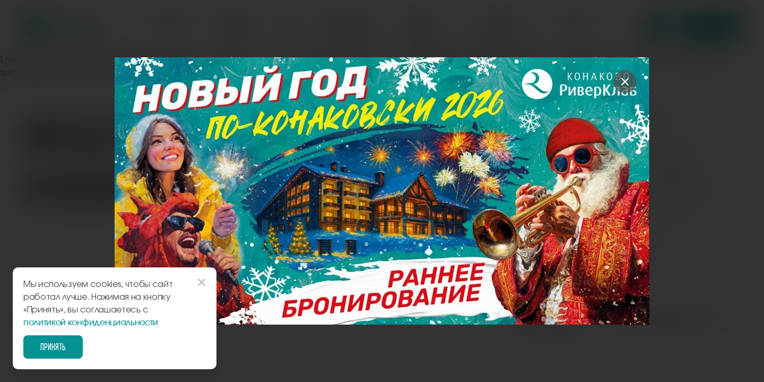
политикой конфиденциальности (90, 322)
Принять (53, 347)
